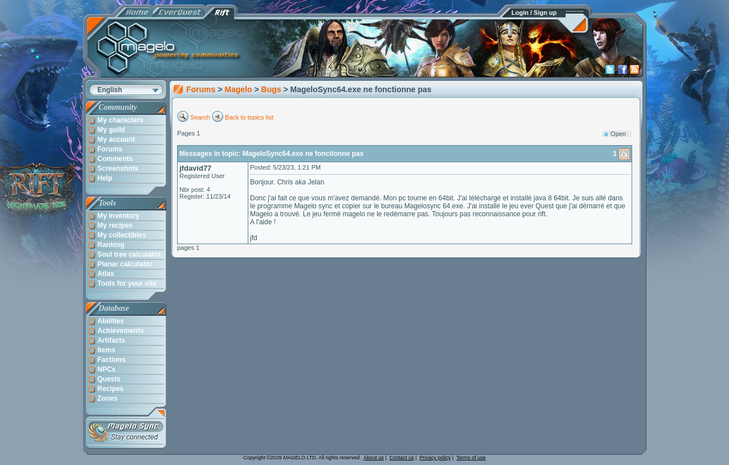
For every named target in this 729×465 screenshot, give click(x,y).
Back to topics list (249, 117)
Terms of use (471, 457)
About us (373, 457)
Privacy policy (435, 457)
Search (200, 117)
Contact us (402, 457)
